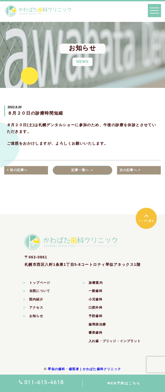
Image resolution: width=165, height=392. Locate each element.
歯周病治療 (97, 324)
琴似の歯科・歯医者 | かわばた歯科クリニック (84, 369)
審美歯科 (96, 332)
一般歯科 (96, 291)
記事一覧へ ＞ (82, 170)
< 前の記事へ (17, 170)
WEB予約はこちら (123, 383)
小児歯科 (96, 299)
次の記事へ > (130, 170)
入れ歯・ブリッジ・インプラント (115, 341)
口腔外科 (96, 307)
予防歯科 (96, 316)
